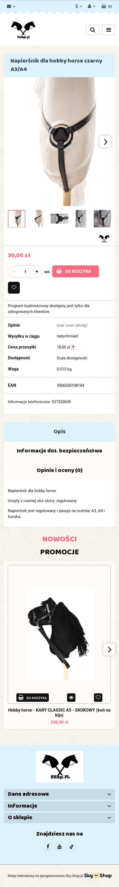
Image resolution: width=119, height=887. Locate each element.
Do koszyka (73, 271)
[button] (106, 5)
